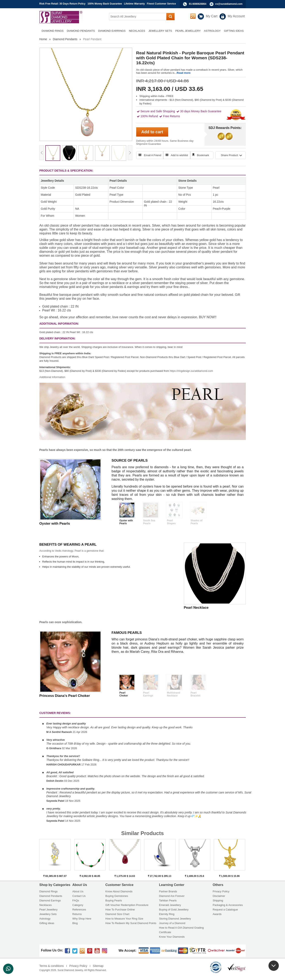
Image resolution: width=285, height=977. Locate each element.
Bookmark (203, 155)
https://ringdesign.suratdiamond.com (191, 370)
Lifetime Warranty (134, 3)
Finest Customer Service (161, 3)
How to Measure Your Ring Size (124, 918)
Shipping (218, 900)
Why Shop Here (81, 918)
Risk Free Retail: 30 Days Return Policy (62, 3)
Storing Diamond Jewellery (175, 918)
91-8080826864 (197, 3)
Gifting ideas (46, 923)
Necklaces (45, 905)
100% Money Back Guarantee (105, 3)
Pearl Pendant (92, 39)
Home (43, 39)
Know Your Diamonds (172, 936)
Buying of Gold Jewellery (174, 909)
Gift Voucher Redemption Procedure (127, 905)
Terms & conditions (51, 966)
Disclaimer (219, 895)
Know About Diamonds (119, 891)
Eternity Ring (166, 914)
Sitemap (98, 966)
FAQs (75, 900)
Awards (217, 914)
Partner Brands (168, 891)
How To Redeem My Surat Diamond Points (130, 923)
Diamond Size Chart (117, 914)
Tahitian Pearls (168, 900)
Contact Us (79, 895)
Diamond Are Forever (172, 895)
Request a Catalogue (225, 909)
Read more (183, 72)
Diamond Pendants (65, 39)
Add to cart (152, 132)
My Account (236, 16)
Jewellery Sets (48, 914)
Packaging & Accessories (228, 905)
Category (77, 905)
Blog (75, 923)
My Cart (211, 16)
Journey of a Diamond (172, 923)
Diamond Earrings (50, 900)
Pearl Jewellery (48, 909)
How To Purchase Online (120, 909)
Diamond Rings (48, 891)
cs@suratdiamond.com (228, 3)
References (79, 909)
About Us (77, 891)
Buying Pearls (113, 900)
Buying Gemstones (116, 895)
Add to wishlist (179, 155)
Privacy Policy (221, 891)
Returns (77, 914)
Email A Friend (152, 155)
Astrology (45, 918)
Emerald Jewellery (170, 905)
